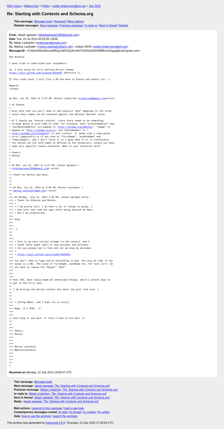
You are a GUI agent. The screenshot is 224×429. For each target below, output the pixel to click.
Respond (60, 21)
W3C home (14, 6)
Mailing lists (31, 6)
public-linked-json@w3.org (69, 6)
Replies (123, 25)
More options (76, 21)
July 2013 (95, 6)
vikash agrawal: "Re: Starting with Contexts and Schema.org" (72, 385)
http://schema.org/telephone (30, 133)
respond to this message (46, 408)
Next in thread (108, 25)
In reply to (91, 25)
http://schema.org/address (75, 127)
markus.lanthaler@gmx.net (55, 46)
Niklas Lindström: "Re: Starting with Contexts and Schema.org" (79, 389)
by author (104, 412)
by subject (89, 412)
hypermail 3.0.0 (55, 422)
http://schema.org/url (41, 130)
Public (46, 6)
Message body (43, 21)
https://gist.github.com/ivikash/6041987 (35, 73)
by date (62, 412)
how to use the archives (36, 416)
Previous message (71, 25)
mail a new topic (74, 408)
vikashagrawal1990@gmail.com (58, 34)
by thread (75, 412)
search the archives (65, 416)
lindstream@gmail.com (51, 42)
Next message (49, 25)
